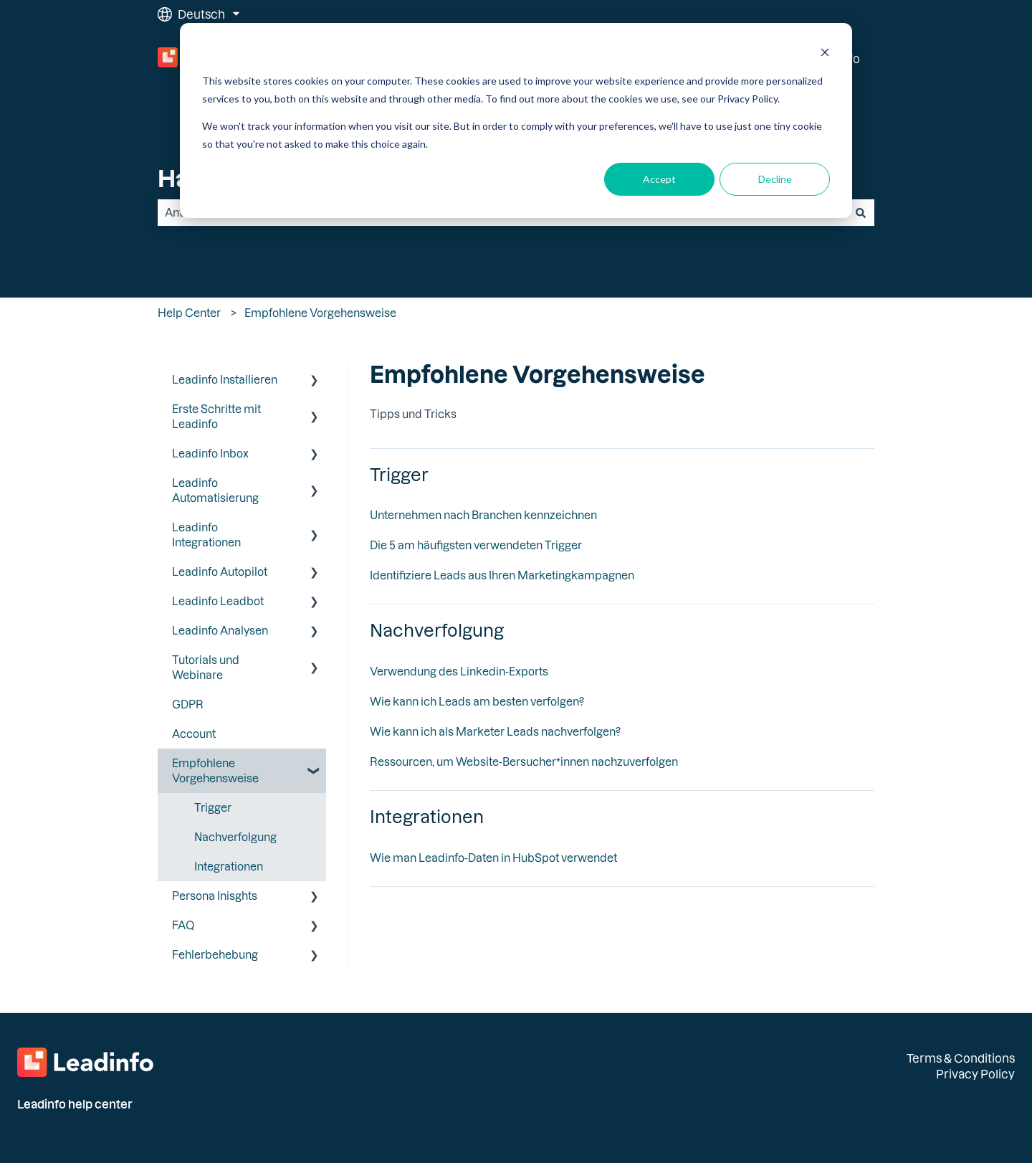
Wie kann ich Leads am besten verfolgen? (477, 701)
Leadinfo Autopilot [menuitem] (219, 571)
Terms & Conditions (961, 1058)
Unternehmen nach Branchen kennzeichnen (483, 514)
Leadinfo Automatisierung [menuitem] (215, 490)
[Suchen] (860, 212)
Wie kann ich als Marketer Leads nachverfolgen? (495, 731)
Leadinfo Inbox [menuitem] (210, 453)
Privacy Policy (975, 1074)
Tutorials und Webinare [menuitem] (205, 667)
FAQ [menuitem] (183, 924)
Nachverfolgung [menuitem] (235, 836)
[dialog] (516, 120)
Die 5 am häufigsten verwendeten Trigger (476, 544)
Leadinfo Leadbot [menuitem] (218, 600)
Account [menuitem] (194, 733)
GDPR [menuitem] (188, 704)
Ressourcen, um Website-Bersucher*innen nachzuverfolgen (524, 761)
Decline (775, 179)
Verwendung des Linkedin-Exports (459, 671)
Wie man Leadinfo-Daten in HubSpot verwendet (493, 857)
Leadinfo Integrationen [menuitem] (206, 535)
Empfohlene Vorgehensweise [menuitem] (215, 770)
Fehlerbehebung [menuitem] (215, 954)
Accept (659, 179)
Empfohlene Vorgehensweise (320, 312)
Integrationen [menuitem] (228, 866)
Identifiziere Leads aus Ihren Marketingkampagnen (502, 575)
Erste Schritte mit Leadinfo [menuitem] (216, 416)
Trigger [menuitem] (212, 807)
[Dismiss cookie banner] (825, 54)
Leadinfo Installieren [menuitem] (224, 379)
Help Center (189, 312)
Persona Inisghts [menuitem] (214, 895)
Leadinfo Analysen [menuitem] (220, 630)
